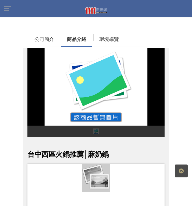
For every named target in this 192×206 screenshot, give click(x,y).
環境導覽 (103, 39)
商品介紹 (71, 39)
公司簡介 (38, 39)
